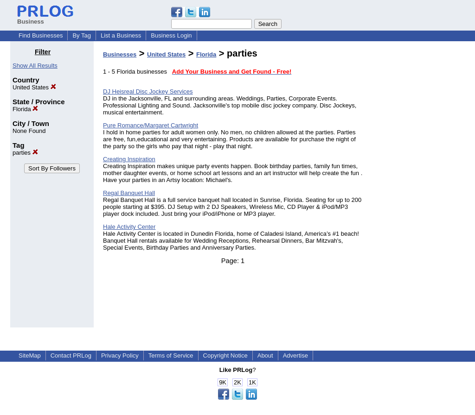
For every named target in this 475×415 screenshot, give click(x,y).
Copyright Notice (225, 355)
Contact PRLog (71, 355)
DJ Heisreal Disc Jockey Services (148, 91)
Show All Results (35, 65)
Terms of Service (170, 355)
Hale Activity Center (129, 226)
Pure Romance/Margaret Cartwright (150, 125)
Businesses (119, 54)
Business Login (171, 35)
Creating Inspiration (129, 159)
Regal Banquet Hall (129, 192)
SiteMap (30, 355)
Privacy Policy (120, 355)
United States (34, 87)
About (265, 355)
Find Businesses (41, 35)
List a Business (121, 35)
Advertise (295, 355)
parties (25, 152)
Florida (25, 109)
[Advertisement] (417, 187)
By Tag (81, 35)
